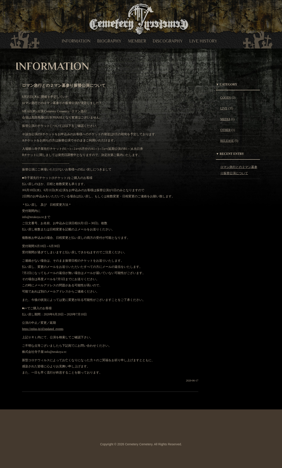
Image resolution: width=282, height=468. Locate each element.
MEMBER (137, 41)
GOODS (225, 97)
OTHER (225, 130)
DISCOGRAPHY (168, 41)
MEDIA (225, 119)
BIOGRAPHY (109, 41)
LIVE (223, 108)
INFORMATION (76, 41)
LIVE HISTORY (203, 41)
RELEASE (227, 140)
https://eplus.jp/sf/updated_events (42, 329)
